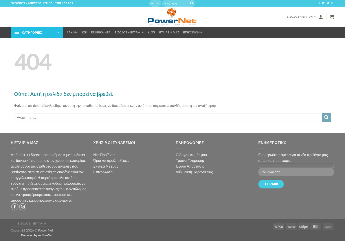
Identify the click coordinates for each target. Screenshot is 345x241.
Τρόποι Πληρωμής (190, 160)
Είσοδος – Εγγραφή (301, 16)
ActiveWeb (45, 235)
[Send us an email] (332, 3)
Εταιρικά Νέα (101, 32)
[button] (321, 17)
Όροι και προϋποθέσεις (111, 160)
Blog (151, 32)
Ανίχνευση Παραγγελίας (194, 172)
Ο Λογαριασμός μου (191, 155)
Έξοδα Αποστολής (190, 166)
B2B (84, 32)
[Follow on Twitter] (328, 3)
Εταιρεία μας (169, 32)
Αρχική (72, 32)
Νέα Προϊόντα (104, 155)
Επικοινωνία (192, 32)
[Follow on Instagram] (323, 3)
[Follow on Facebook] (319, 3)
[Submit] (191, 3)
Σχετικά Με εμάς (105, 166)
